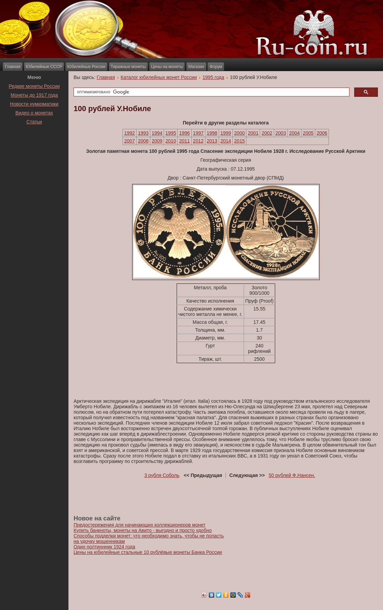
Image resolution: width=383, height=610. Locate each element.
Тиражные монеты (128, 66)
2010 (170, 141)
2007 (129, 141)
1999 (225, 133)
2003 (281, 133)
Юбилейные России (86, 66)
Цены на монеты (167, 66)
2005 (308, 133)
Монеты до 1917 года (34, 95)
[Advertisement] (34, 143)
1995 (170, 133)
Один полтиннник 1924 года (104, 546)
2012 (198, 141)
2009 (157, 141)
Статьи (34, 121)
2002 (266, 133)
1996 (184, 133)
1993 (143, 133)
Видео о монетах (34, 113)
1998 (212, 133)
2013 (212, 141)
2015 (239, 141)
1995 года (213, 77)
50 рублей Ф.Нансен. (292, 475)
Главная (13, 66)
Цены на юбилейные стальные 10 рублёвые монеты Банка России (148, 552)
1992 (129, 133)
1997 (198, 133)
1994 (157, 133)
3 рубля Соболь (161, 475)
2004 (294, 133)
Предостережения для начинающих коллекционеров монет (139, 525)
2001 (253, 133)
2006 (322, 133)
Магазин (196, 66)
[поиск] (211, 92)
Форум (215, 66)
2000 (239, 133)
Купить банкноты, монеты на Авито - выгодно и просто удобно (143, 530)
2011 (184, 141)
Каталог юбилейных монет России (159, 77)
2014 (225, 141)
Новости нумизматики (34, 104)
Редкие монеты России (34, 86)
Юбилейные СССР (44, 66)
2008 (143, 141)
